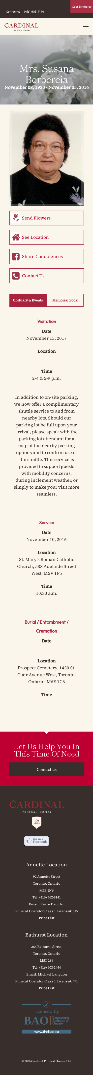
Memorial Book (64, 300)
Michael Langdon (52, 974)
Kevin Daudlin (52, 904)
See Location (35, 237)
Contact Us (33, 276)
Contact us (13, 11)
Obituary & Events (28, 300)
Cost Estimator (82, 6)
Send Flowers (36, 218)
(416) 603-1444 (34, 11)
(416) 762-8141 (50, 897)
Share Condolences (42, 256)
